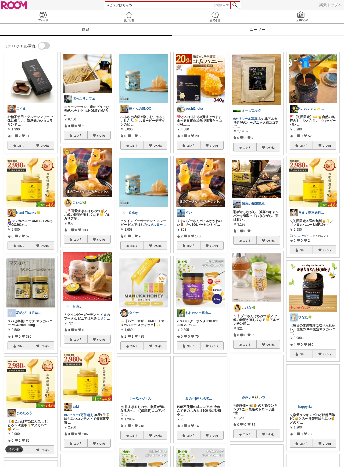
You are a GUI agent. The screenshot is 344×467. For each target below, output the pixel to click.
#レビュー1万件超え (78, 415)
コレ (21, 145)
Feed (43, 16)
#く (103, 318)
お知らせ (215, 16)
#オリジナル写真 (245, 119)
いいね (45, 145)
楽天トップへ (330, 5)
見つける (129, 16)
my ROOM (301, 16)
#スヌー (157, 225)
